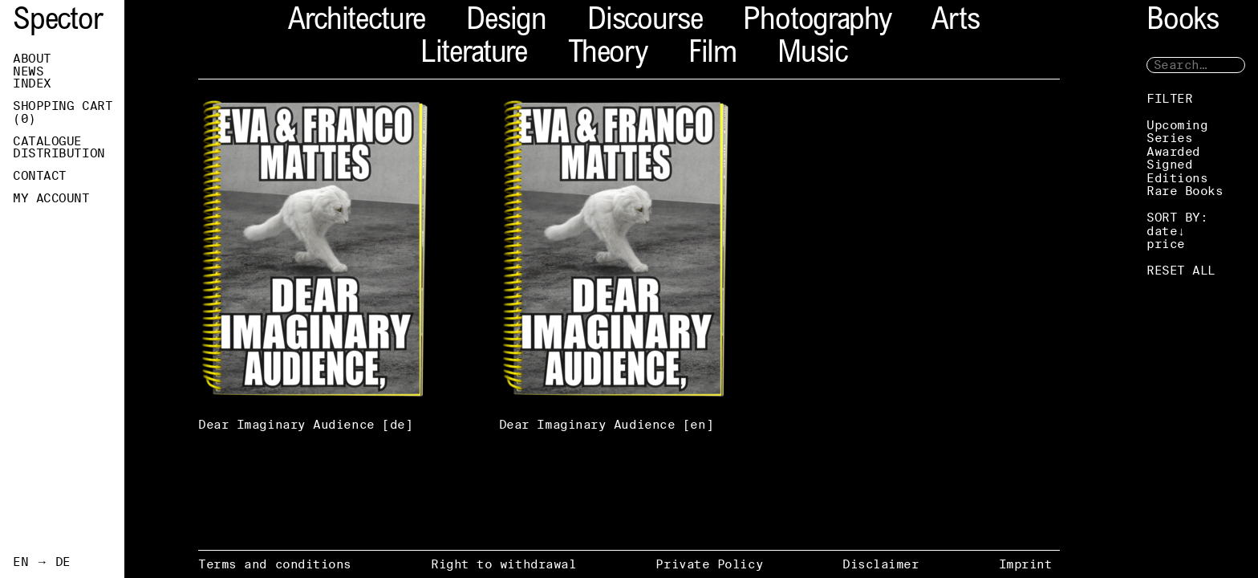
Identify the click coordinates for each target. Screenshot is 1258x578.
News (28, 71)
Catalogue (47, 141)
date (1161, 231)
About (32, 58)
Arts (955, 22)
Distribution (59, 153)
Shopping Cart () (62, 112)
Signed (1169, 164)
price (1165, 243)
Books (1182, 22)
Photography (817, 22)
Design (506, 22)
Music (812, 55)
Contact (40, 175)
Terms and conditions (274, 564)
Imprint (1026, 564)
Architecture (356, 22)
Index (32, 83)
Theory (607, 55)
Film (712, 55)
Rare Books (1185, 190)
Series (1169, 137)
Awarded (1173, 151)
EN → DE (42, 562)
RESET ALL (1180, 270)
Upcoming (1176, 125)
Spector (58, 22)
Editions (1176, 178)
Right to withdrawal (503, 564)
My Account (51, 198)
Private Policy (709, 564)
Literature (473, 55)
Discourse (644, 22)
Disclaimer (880, 564)
